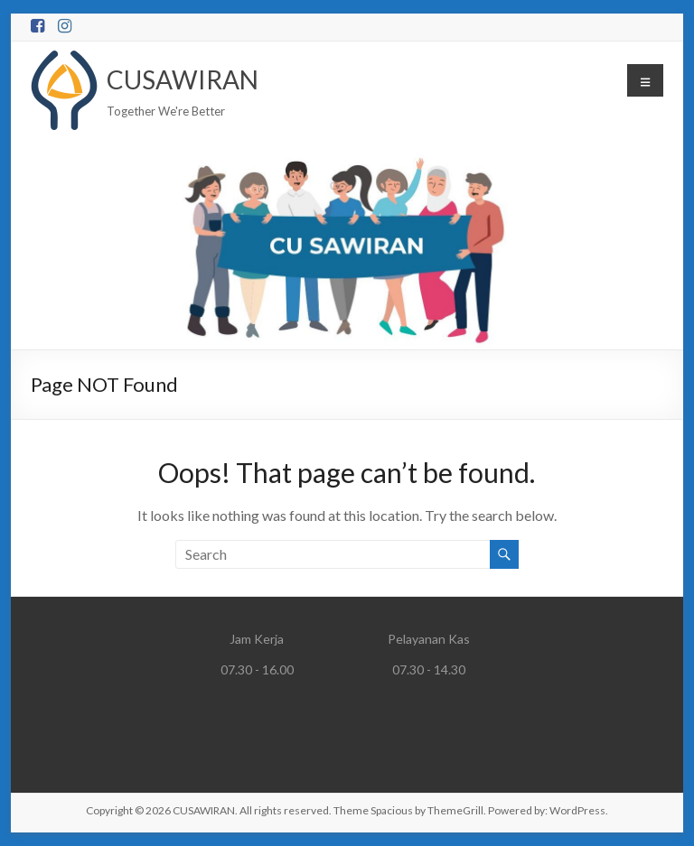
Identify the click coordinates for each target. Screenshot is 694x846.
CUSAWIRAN (182, 79)
